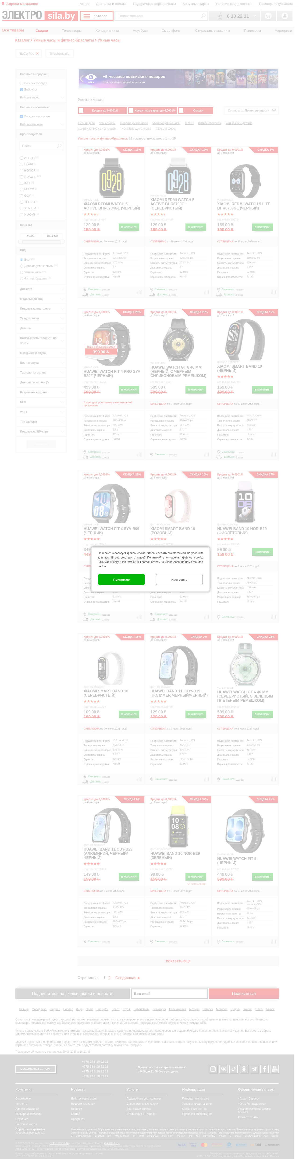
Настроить (179, 579)
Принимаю (121, 579)
